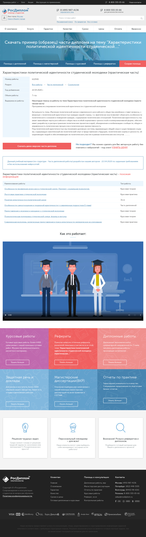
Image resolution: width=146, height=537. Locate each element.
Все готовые (92, 22)
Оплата (118, 29)
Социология (73, 85)
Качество (67, 29)
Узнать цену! (88, 147)
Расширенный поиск (65, 22)
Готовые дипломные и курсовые (65, 500)
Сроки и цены (57, 497)
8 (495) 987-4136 (69, 10)
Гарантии (48, 29)
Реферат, (88, 497)
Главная (54, 483)
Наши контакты (135, 2)
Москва (20, 16)
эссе (95, 497)
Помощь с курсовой (76, 64)
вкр (104, 483)
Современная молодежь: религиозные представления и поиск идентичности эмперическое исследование (53, 222)
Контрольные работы (93, 500)
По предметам (80, 22)
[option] (25, 438)
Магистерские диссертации (97, 486)
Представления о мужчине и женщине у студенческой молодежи (34, 211)
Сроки (85, 29)
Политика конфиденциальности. (17, 496)
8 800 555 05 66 (113, 10)
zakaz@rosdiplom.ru (124, 497)
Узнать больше (17, 362)
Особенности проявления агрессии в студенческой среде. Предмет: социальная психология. (47, 189)
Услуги (30, 29)
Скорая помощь (133, 64)
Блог (23, 2)
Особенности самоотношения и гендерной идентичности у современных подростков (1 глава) (47, 205)
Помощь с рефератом (105, 64)
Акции (30, 2)
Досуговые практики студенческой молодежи (25, 194)
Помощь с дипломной (15, 64)
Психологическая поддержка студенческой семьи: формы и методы (35, 216)
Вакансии (136, 29)
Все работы (37, 85)
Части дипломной (55, 85)
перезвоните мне (67, 12)
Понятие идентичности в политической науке (25, 200)
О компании (11, 29)
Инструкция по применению (48, 2)
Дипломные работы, (93, 483)
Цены (101, 29)
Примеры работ (9, 2)
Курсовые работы (92, 493)
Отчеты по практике (93, 490)
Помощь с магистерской (45, 64)
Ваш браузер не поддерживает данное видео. (73, 281)
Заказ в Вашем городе (16, 19)
